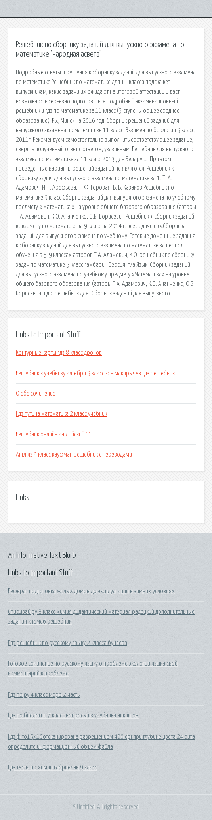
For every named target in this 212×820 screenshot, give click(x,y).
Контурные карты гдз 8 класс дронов (59, 353)
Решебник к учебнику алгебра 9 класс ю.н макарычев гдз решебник (95, 373)
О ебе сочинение (35, 393)
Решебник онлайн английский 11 (54, 434)
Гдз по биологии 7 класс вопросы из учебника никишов (73, 715)
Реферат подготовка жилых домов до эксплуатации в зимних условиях (91, 591)
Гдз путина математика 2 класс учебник (61, 414)
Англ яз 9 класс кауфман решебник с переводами (74, 454)
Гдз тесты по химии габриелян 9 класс (52, 767)
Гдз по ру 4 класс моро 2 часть (44, 695)
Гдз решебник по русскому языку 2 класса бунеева (67, 643)
